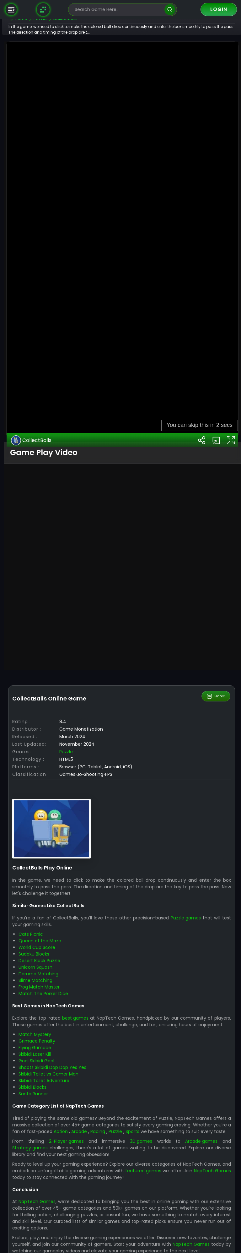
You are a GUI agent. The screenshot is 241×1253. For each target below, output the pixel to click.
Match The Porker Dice (61, 1210)
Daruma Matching (56, 1190)
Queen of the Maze (57, 1157)
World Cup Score (54, 1164)
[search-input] (118, 9)
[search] (169, 9)
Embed (216, 913)
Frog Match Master (57, 1203)
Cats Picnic (48, 1150)
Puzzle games (198, 1134)
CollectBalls (49, 657)
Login (218, 9)
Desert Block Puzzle (57, 1177)
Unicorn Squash (53, 1183)
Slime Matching (53, 1197)
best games (93, 1234)
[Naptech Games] (43, 9)
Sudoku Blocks (51, 1170)
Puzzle (84, 968)
